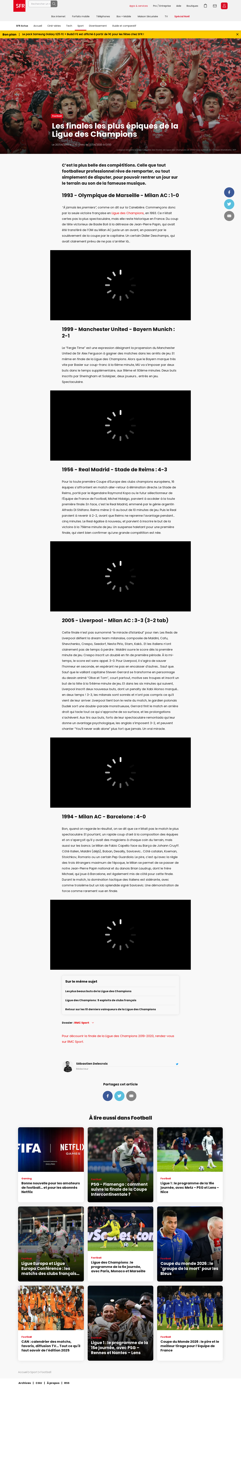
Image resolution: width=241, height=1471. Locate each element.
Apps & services (138, 6)
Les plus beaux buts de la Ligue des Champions (98, 991)
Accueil (37, 25)
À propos (53, 1383)
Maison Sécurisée (148, 16)
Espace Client (224, 6)
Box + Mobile (124, 16)
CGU (39, 1383)
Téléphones (103, 16)
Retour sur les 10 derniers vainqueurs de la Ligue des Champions (110, 1009)
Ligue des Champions (128, 213)
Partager (229, 192)
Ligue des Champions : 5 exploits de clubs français (100, 1000)
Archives (24, 1383)
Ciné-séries (54, 25)
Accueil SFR (19, 6)
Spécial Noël (182, 16)
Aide (178, 6)
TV (166, 16)
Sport (80, 25)
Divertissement (98, 25)
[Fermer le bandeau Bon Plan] (237, 34)
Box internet (58, 16)
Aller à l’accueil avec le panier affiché (205, 6)
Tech (69, 25)
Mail (229, 216)
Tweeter (229, 204)
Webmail (215, 6)
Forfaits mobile (81, 16)
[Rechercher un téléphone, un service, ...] (77, 6)
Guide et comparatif (124, 25)
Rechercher (119, 6)
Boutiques (192, 6)
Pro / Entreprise (162, 6)
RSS (66, 1383)
